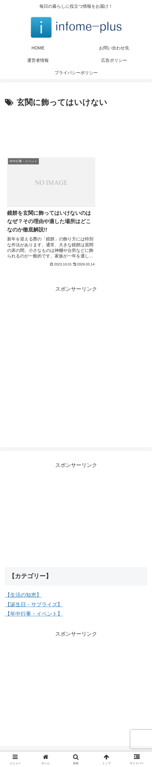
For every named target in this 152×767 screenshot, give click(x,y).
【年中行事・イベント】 (34, 601)
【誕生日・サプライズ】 (34, 592)
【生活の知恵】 (23, 582)
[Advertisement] (76, 128)
